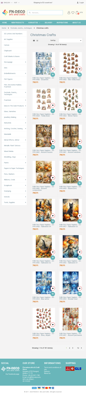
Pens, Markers (9, 174)
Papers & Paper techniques (14, 168)
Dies (5, 68)
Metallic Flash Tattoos (12, 146)
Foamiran (7, 100)
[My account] (80, 2)
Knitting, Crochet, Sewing (13, 129)
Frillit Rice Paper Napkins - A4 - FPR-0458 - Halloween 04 (43, 225)
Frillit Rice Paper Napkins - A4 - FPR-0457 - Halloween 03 (70, 225)
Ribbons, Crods (9, 180)
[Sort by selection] (70, 40)
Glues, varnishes (10, 111)
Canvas (6, 45)
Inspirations (62, 23)
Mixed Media (8, 151)
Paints (6, 163)
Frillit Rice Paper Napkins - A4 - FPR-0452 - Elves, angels (43, 334)
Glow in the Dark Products (14, 106)
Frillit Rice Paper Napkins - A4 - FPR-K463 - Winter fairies (70, 115)
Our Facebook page (12, 374)
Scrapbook (8, 185)
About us (76, 23)
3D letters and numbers (13, 34)
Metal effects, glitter (11, 140)
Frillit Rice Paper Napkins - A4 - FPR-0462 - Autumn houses (43, 151)
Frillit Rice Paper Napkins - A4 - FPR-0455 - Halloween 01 (70, 262)
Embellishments (10, 73)
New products (17, 23)
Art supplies (8, 39)
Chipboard (7, 51)
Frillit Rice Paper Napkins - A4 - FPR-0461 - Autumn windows (70, 151)
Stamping (7, 191)
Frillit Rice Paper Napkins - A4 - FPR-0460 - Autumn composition (43, 188)
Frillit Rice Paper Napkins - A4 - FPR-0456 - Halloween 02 (43, 262)
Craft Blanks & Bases (12, 56)
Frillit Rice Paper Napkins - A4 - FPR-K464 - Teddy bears (43, 115)
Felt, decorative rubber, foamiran (13, 86)
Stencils (7, 197)
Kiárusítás (34, 22)
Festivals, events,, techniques (10, 93)
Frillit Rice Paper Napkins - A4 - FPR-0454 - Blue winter (43, 298)
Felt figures (8, 79)
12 (78, 348)
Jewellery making (10, 117)
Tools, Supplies (9, 202)
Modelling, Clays (10, 157)
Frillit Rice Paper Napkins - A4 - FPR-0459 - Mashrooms (70, 187)
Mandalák (7, 134)
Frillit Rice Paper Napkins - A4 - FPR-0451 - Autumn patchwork (70, 334)
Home (4, 23)
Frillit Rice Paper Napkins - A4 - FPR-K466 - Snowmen (43, 78)
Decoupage (8, 62)
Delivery (48, 23)
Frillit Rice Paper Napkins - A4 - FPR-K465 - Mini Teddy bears (70, 78)
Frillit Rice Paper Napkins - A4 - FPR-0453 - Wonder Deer (70, 298)
